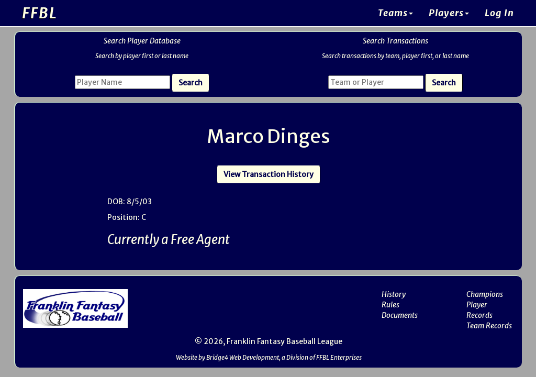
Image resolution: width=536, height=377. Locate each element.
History (394, 294)
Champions (484, 294)
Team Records (489, 325)
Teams (395, 13)
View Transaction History (269, 174)
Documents (400, 315)
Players (449, 13)
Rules (390, 304)
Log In (499, 13)
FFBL (40, 13)
